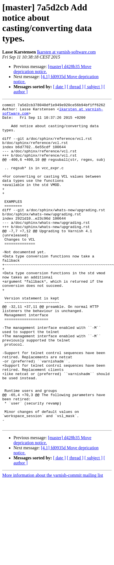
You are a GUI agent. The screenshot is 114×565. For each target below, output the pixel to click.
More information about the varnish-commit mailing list (52, 540)
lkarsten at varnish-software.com (66, 52)
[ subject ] (93, 86)
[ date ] (59, 86)
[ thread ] (75, 86)
